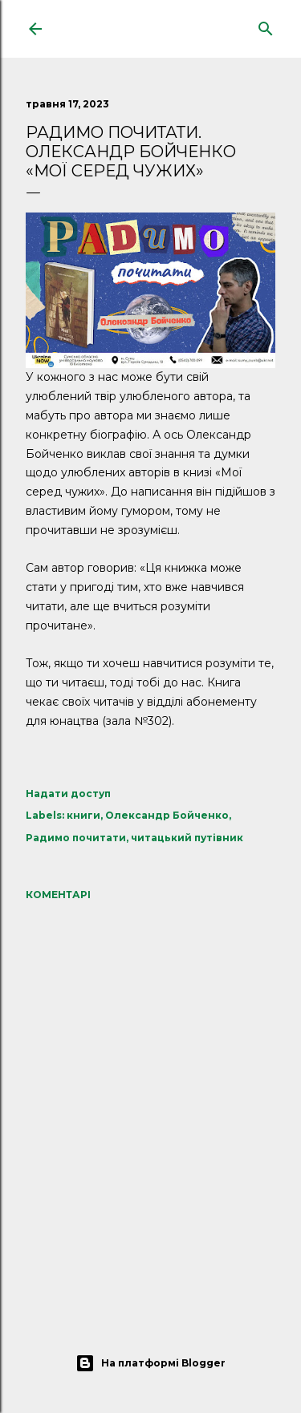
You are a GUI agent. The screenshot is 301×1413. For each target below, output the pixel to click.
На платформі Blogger (150, 1363)
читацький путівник (187, 838)
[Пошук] (265, 25)
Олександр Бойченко (167, 815)
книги (83, 815)
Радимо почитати (76, 838)
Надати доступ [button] (68, 793)
